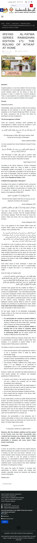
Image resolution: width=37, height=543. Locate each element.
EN (20, 2)
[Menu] (2, 17)
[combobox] (20, 5)
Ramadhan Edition (7, 483)
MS (18, 2)
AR (22, 2)
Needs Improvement (7, 518)
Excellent (4, 514)
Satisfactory (5, 516)
